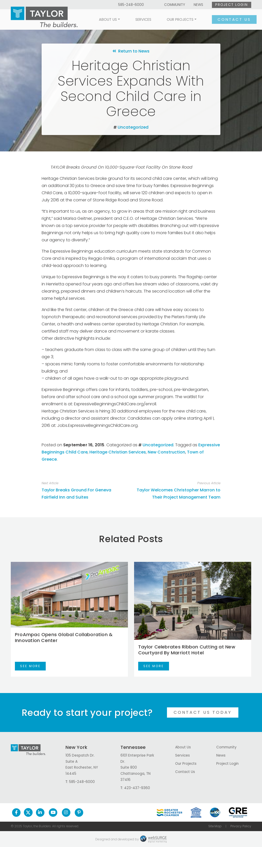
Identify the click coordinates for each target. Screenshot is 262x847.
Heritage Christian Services (117, 452)
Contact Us (228, 19)
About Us (102, 19)
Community (174, 4)
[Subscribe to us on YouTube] (53, 812)
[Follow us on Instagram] (66, 812)
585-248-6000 (131, 4)
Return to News (131, 51)
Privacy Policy (240, 826)
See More (30, 666)
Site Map (214, 826)
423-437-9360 (137, 788)
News (198, 4)
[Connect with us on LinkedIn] (40, 812)
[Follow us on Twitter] (28, 812)
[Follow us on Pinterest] (79, 812)
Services (138, 19)
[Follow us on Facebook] (16, 812)
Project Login (231, 4)
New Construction (166, 452)
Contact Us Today (203, 712)
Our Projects (174, 19)
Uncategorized (133, 127)
